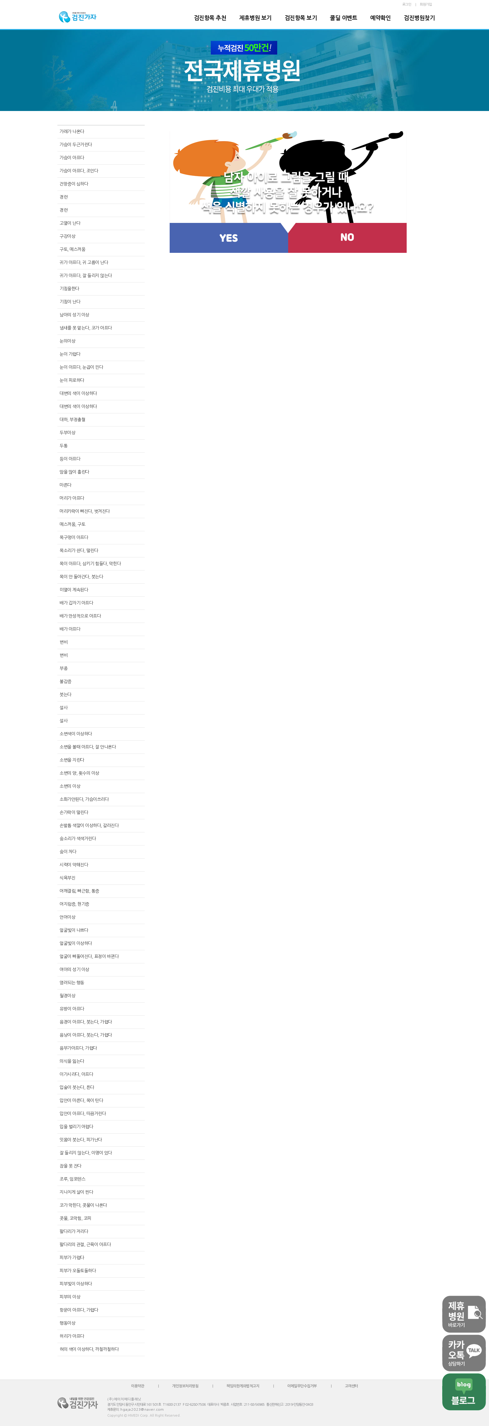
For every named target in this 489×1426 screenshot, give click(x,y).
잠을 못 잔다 (70, 1166)
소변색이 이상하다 (76, 734)
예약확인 (380, 18)
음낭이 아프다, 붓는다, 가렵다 (86, 1035)
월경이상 (67, 996)
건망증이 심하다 (74, 184)
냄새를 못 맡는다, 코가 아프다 (86, 328)
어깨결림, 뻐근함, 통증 (79, 891)
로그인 (406, 4)
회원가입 (426, 4)
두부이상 (67, 433)
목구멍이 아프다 (74, 537)
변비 (63, 642)
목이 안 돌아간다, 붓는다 (81, 577)
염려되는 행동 (72, 982)
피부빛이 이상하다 (76, 1284)
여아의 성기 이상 (74, 969)
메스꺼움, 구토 (72, 524)
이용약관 (137, 1386)
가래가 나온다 (72, 131)
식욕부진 (67, 878)
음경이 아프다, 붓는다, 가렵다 (86, 1022)
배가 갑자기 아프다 (76, 603)
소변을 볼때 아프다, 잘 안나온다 (88, 747)
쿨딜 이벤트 (343, 18)
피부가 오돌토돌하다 (78, 1271)
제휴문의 (113, 1409)
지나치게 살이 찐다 (76, 1192)
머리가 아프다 (72, 498)
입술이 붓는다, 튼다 (77, 1087)
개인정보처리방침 (185, 1386)
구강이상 (67, 236)
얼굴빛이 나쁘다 (74, 930)
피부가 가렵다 (72, 1257)
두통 (63, 446)
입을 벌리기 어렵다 (76, 1127)
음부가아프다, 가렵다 (78, 1048)
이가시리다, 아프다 (76, 1074)
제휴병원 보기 (255, 18)
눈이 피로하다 (72, 380)
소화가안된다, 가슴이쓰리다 (84, 799)
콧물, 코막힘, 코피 (75, 1218)
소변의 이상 (70, 786)
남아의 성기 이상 (74, 315)
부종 (63, 668)
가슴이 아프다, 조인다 (79, 171)
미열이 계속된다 (74, 590)
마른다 (65, 485)
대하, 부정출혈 (72, 419)
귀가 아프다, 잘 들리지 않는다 (86, 275)
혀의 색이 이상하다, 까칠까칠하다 (89, 1349)
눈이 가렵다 (70, 354)
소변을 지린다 (72, 760)
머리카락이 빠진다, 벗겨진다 (85, 511)
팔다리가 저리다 (74, 1231)
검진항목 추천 (210, 18)
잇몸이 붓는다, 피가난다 (81, 1140)
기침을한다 (69, 289)
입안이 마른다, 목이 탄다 (81, 1100)
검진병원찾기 (419, 18)
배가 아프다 (70, 629)
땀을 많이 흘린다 (74, 472)
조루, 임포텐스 (72, 1179)
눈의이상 (67, 341)
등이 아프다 (70, 459)
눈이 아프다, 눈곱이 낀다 (81, 367)
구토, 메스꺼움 (72, 249)
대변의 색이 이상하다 (78, 393)
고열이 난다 (70, 223)
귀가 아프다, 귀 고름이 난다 (84, 262)
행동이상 (67, 1323)
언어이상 (67, 917)
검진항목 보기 (301, 18)
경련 (63, 197)
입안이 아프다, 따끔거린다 (83, 1113)
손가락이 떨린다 (74, 812)
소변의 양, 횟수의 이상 (79, 773)
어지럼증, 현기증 (74, 904)
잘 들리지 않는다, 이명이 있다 (86, 1153)
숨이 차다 (68, 852)
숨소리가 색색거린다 (78, 838)
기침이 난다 (70, 302)
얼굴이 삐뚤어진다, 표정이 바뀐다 (89, 956)
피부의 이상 (70, 1297)
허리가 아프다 (72, 1336)
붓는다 (65, 694)
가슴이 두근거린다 (76, 144)
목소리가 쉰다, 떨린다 (79, 550)
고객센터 (351, 1386)
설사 (63, 708)
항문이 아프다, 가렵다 (79, 1310)
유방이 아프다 (72, 1009)
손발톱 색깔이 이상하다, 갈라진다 (89, 825)
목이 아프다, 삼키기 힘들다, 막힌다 (90, 563)
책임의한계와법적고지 (242, 1386)
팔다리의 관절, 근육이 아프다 (85, 1244)
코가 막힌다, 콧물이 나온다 (83, 1205)
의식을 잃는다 (72, 1061)
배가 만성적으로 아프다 (80, 616)
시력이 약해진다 (74, 865)
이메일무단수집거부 (302, 1386)
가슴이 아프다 (72, 158)
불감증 (65, 681)
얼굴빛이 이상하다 (76, 943)
